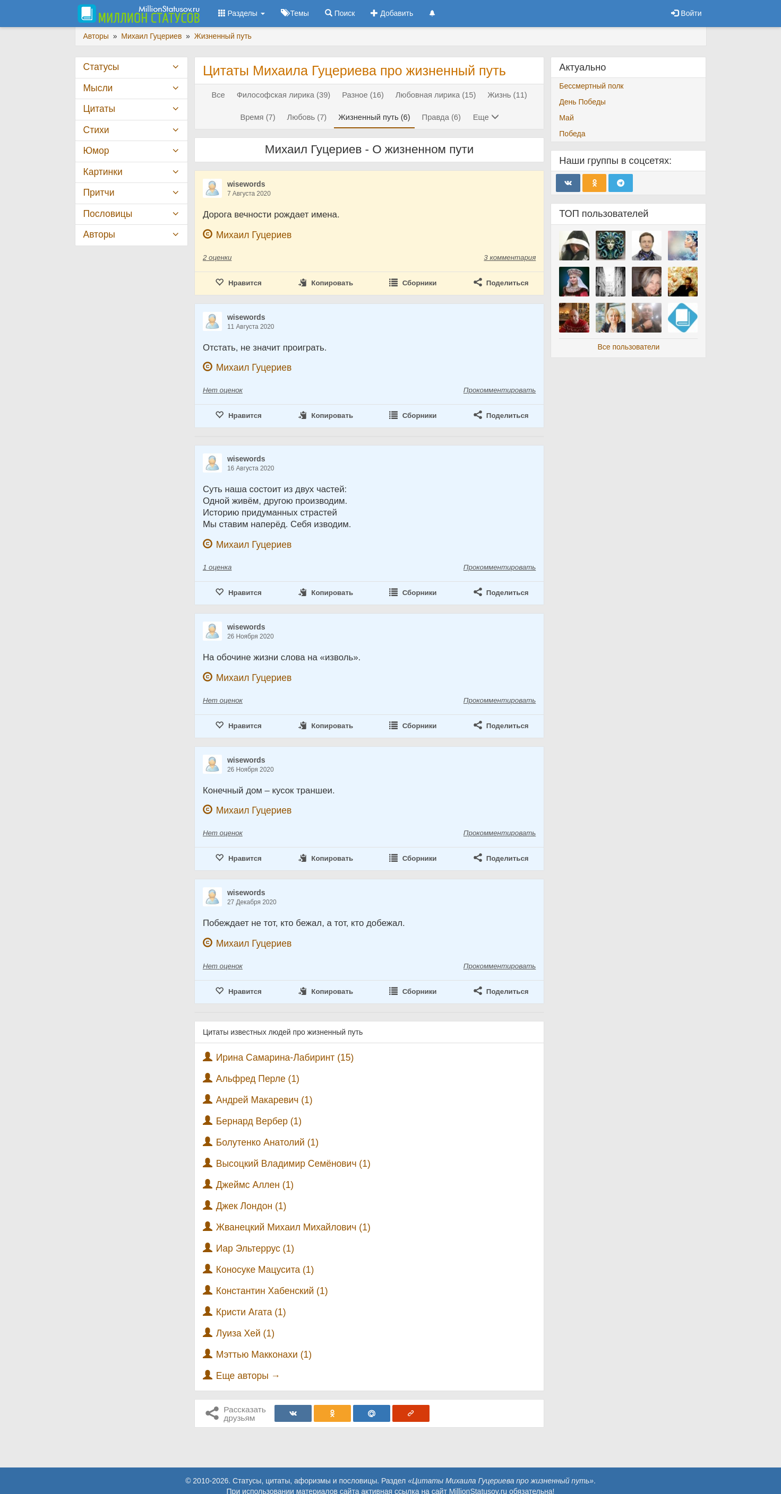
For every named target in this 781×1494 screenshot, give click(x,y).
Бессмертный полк (591, 86)
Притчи (99, 192)
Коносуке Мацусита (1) (265, 1269)
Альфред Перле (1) (257, 1078)
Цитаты (99, 108)
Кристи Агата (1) (251, 1312)
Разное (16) (363, 95)
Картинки (103, 172)
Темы (295, 13)
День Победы (582, 102)
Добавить (392, 13)
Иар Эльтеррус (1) (255, 1248)
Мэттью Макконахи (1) (264, 1354)
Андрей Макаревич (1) (264, 1100)
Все (218, 95)
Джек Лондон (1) (251, 1206)
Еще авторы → (248, 1375)
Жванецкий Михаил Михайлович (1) (293, 1227)
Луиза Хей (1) (245, 1333)
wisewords (246, 184)
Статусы (101, 67)
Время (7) (257, 117)
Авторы (99, 234)
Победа (572, 133)
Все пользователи (628, 347)
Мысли (98, 88)
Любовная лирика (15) (436, 95)
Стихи (96, 130)
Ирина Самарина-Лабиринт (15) (285, 1057)
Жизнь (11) (507, 95)
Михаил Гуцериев (254, 235)
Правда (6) (441, 117)
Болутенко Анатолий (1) (267, 1142)
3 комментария (510, 257)
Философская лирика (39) (284, 95)
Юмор (96, 150)
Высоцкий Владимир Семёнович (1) (293, 1163)
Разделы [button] (241, 13)
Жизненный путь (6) (374, 117)
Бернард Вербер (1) (259, 1121)
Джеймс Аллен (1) (255, 1185)
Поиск (340, 13)
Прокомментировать (500, 390)
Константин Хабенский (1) (272, 1291)
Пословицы (108, 213)
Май (566, 117)
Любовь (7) (307, 117)
